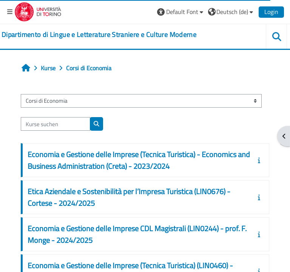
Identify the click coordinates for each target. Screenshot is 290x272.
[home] (99, 35)
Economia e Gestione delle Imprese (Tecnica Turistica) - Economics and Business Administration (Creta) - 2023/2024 (139, 160)
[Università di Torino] (38, 10)
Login (271, 11)
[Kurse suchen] (55, 124)
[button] (181, 11)
